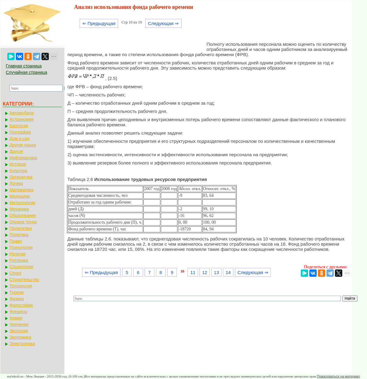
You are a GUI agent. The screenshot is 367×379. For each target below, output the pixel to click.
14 (228, 272)
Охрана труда (23, 221)
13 (216, 272)
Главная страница (24, 65)
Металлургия (22, 202)
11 (193, 272)
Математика (21, 189)
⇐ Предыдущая (99, 23)
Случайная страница (26, 72)
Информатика (23, 157)
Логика (16, 183)
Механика (19, 209)
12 (204, 272)
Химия (15, 318)
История (17, 164)
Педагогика (20, 228)
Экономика (20, 337)
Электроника (22, 343)
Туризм (16, 292)
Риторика (18, 260)
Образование (22, 215)
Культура (18, 170)
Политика (18, 234)
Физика (16, 298)
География (20, 132)
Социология (21, 266)
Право (15, 241)
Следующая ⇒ (163, 23)
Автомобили (21, 112)
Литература (20, 177)
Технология (20, 285)
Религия (17, 253)
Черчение (19, 324)
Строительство (24, 279)
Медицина (19, 196)
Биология (18, 125)
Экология (18, 330)
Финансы (18, 311)
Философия (21, 305)
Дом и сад (19, 138)
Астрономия (21, 119)
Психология (21, 247)
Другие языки (22, 145)
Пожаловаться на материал (338, 376)
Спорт (15, 273)
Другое (16, 151)
